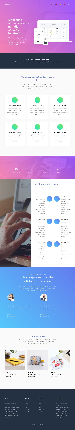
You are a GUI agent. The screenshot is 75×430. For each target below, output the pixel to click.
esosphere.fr (41, 424)
